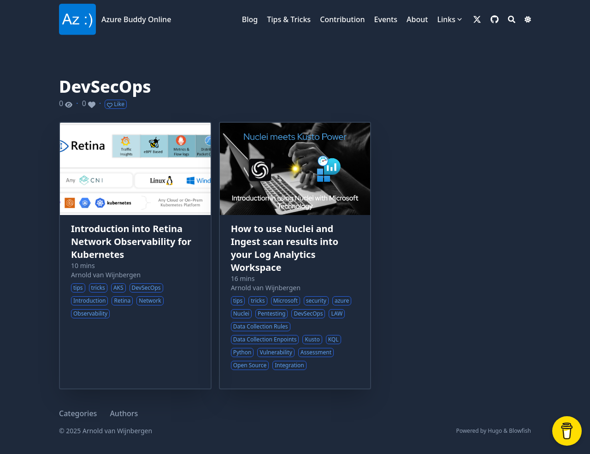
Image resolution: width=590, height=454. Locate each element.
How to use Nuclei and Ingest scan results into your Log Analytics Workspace (284, 248)
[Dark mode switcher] (528, 19)
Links (446, 19)
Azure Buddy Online (136, 19)
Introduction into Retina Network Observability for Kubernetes (131, 241)
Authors (124, 413)
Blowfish (520, 431)
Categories (78, 413)
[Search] (511, 19)
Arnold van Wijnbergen (106, 274)
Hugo (495, 431)
